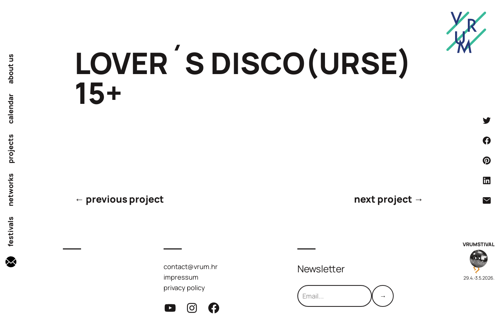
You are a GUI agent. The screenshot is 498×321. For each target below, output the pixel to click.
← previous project (119, 199)
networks (10, 189)
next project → (388, 199)
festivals (10, 231)
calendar (10, 109)
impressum (181, 276)
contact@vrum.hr (191, 266)
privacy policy (184, 287)
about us (10, 69)
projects (10, 148)
